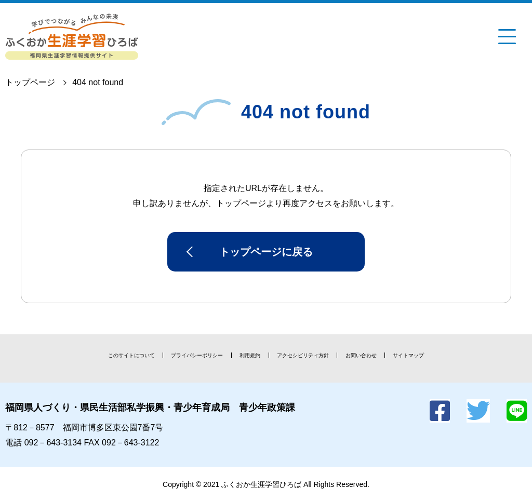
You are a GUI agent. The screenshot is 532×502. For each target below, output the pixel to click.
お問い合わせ (361, 355)
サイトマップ (408, 355)
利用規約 (250, 355)
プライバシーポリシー (197, 355)
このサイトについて (131, 355)
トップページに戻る (266, 251)
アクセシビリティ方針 (303, 355)
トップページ (30, 82)
